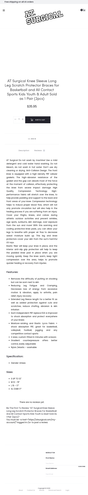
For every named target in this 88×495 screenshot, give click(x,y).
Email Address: (51, 468)
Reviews (39, 150)
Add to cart (38, 120)
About (21, 490)
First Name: (50, 458)
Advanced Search (54, 490)
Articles (41, 490)
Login (67, 490)
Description (24, 150)
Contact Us (31, 490)
